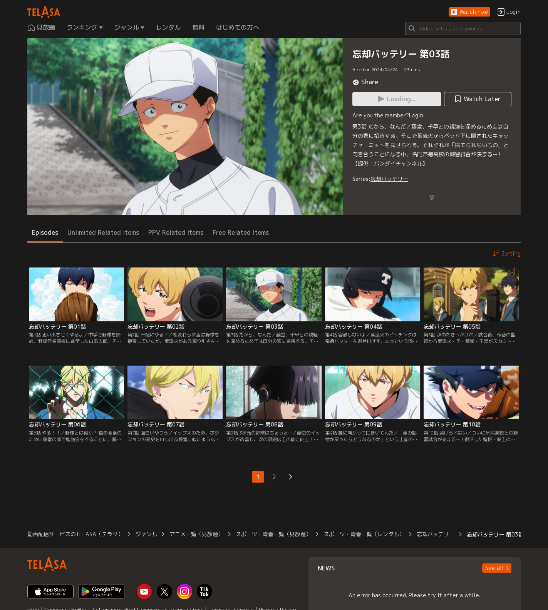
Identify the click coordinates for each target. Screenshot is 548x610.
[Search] (463, 28)
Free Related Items (241, 232)
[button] (469, 12)
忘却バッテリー (389, 178)
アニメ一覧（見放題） (196, 534)
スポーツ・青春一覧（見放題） (273, 534)
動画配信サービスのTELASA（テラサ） (75, 534)
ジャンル (146, 534)
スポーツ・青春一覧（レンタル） (363, 534)
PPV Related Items (175, 232)
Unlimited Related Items (103, 232)
